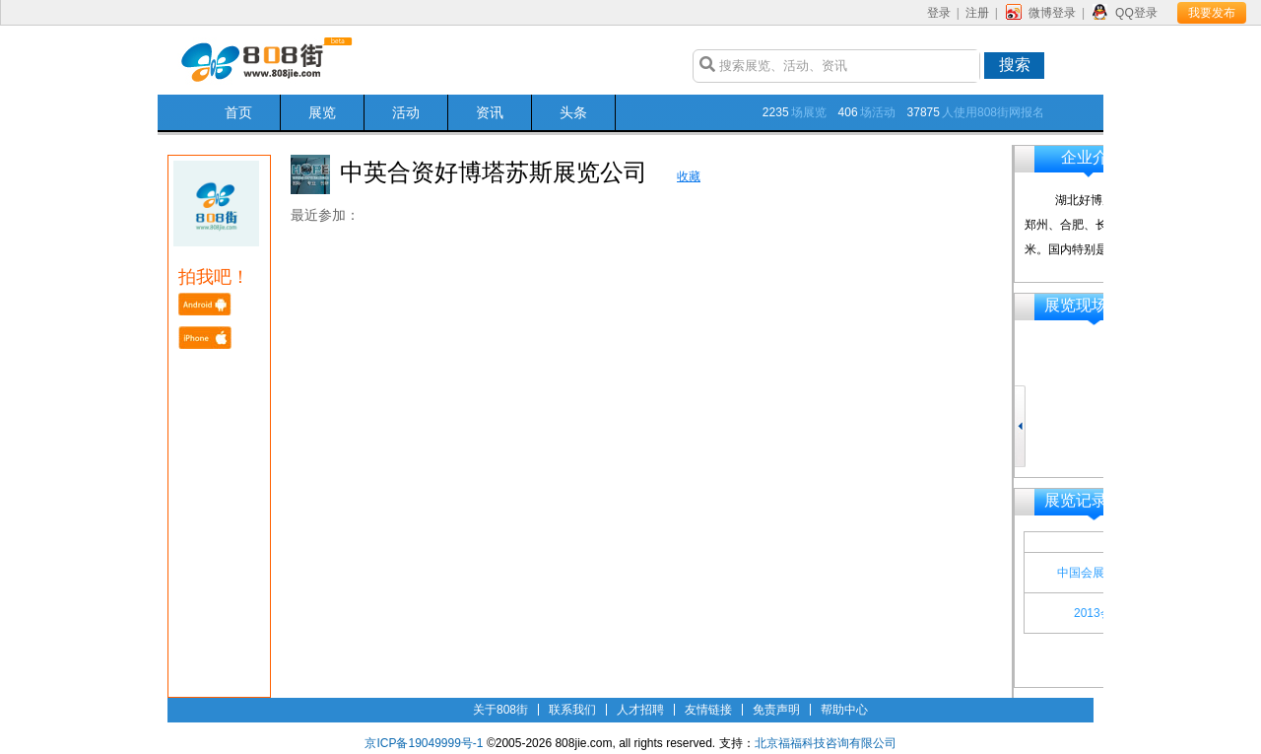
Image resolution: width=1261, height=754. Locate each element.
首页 (238, 112)
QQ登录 (1136, 13)
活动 (406, 112)
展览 (322, 112)
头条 (573, 112)
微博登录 (1052, 13)
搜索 (1014, 64)
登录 (939, 13)
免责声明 (776, 710)
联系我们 (572, 710)
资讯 (489, 112)
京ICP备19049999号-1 (424, 743)
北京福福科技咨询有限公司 (825, 743)
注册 (977, 13)
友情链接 (708, 710)
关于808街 (500, 710)
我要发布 (1211, 13)
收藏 (688, 176)
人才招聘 (640, 710)
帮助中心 (844, 710)
